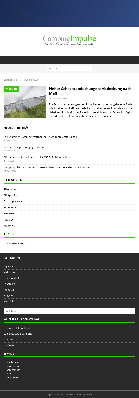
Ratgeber (9, 219)
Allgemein (10, 189)
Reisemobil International (17, 328)
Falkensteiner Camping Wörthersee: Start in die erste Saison (40, 137)
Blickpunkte (11, 195)
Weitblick (9, 225)
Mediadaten (12, 362)
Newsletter (12, 377)
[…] (117, 116)
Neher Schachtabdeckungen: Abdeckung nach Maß (90, 91)
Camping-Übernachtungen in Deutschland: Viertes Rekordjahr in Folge (47, 167)
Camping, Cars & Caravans (18, 333)
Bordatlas (9, 345)
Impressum (12, 366)
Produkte (9, 213)
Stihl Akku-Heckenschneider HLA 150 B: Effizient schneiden (39, 157)
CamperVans (10, 339)
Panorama (10, 207)
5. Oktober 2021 (58, 98)
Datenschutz (13, 369)
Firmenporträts (13, 201)
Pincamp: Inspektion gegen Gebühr (25, 147)
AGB (8, 373)
